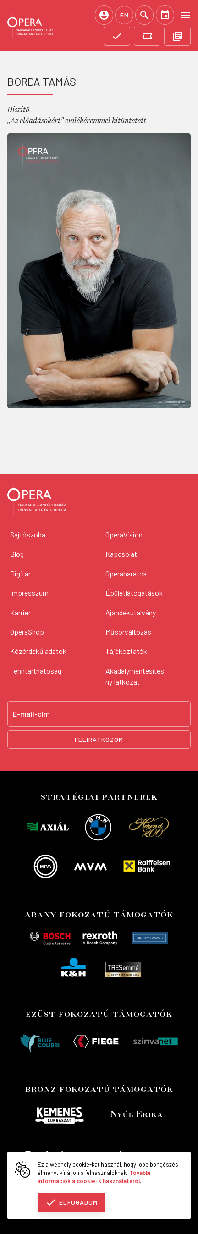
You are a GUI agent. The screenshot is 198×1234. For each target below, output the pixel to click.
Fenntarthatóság (35, 670)
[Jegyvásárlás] (147, 36)
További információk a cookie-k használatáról (94, 1177)
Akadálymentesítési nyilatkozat (135, 676)
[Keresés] (144, 15)
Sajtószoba (27, 534)
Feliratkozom (99, 739)
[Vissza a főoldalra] (36, 500)
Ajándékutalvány (130, 612)
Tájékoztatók (126, 651)
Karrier (20, 612)
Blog (17, 553)
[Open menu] (185, 14)
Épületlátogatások (134, 592)
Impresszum (29, 592)
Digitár (20, 573)
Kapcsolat (121, 553)
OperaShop (27, 631)
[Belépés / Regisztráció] (104, 15)
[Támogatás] (117, 36)
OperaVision (124, 534)
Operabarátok (126, 573)
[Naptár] (165, 15)
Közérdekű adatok (38, 651)
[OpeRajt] (177, 36)
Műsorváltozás (128, 631)
